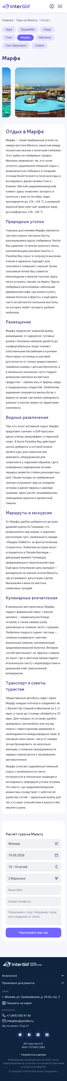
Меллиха (45, 37)
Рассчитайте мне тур (33, 932)
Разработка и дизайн (33, 1054)
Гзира (47, 29)
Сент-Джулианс (16, 45)
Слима (39, 45)
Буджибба (28, 29)
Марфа (25, 37)
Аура (9, 29)
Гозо (9, 37)
